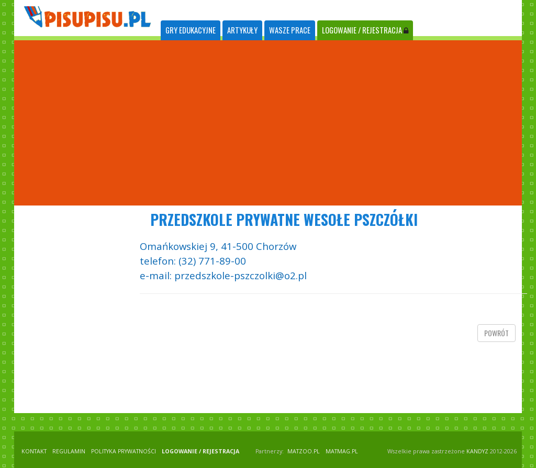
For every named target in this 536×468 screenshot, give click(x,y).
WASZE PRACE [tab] (289, 30)
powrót (496, 332)
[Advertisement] (268, 123)
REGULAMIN (68, 451)
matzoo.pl (303, 451)
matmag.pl (342, 451)
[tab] (190, 30)
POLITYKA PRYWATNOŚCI (123, 451)
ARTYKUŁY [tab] (242, 30)
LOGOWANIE (365, 30)
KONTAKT (34, 451)
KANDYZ (477, 451)
